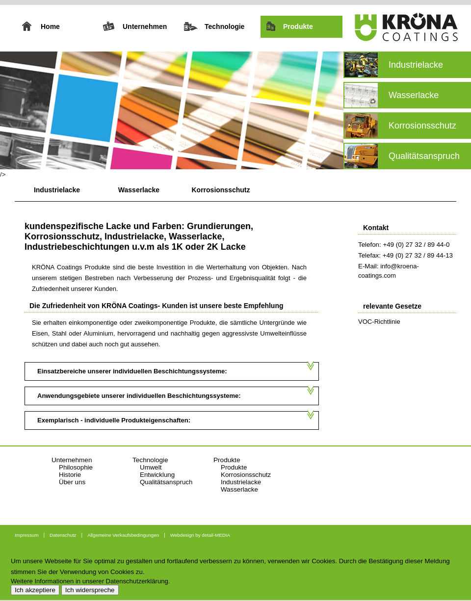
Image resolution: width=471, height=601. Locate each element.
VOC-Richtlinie (379, 321)
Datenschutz (63, 535)
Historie (70, 474)
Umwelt (150, 467)
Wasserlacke (138, 190)
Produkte (234, 467)
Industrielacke (57, 190)
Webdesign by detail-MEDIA (200, 535)
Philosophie (76, 467)
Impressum (26, 535)
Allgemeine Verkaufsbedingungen (123, 535)
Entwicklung (157, 474)
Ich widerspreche (90, 590)
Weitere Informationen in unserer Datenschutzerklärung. (90, 581)
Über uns (72, 482)
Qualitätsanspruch (166, 482)
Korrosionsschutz (220, 190)
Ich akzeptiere (35, 590)
